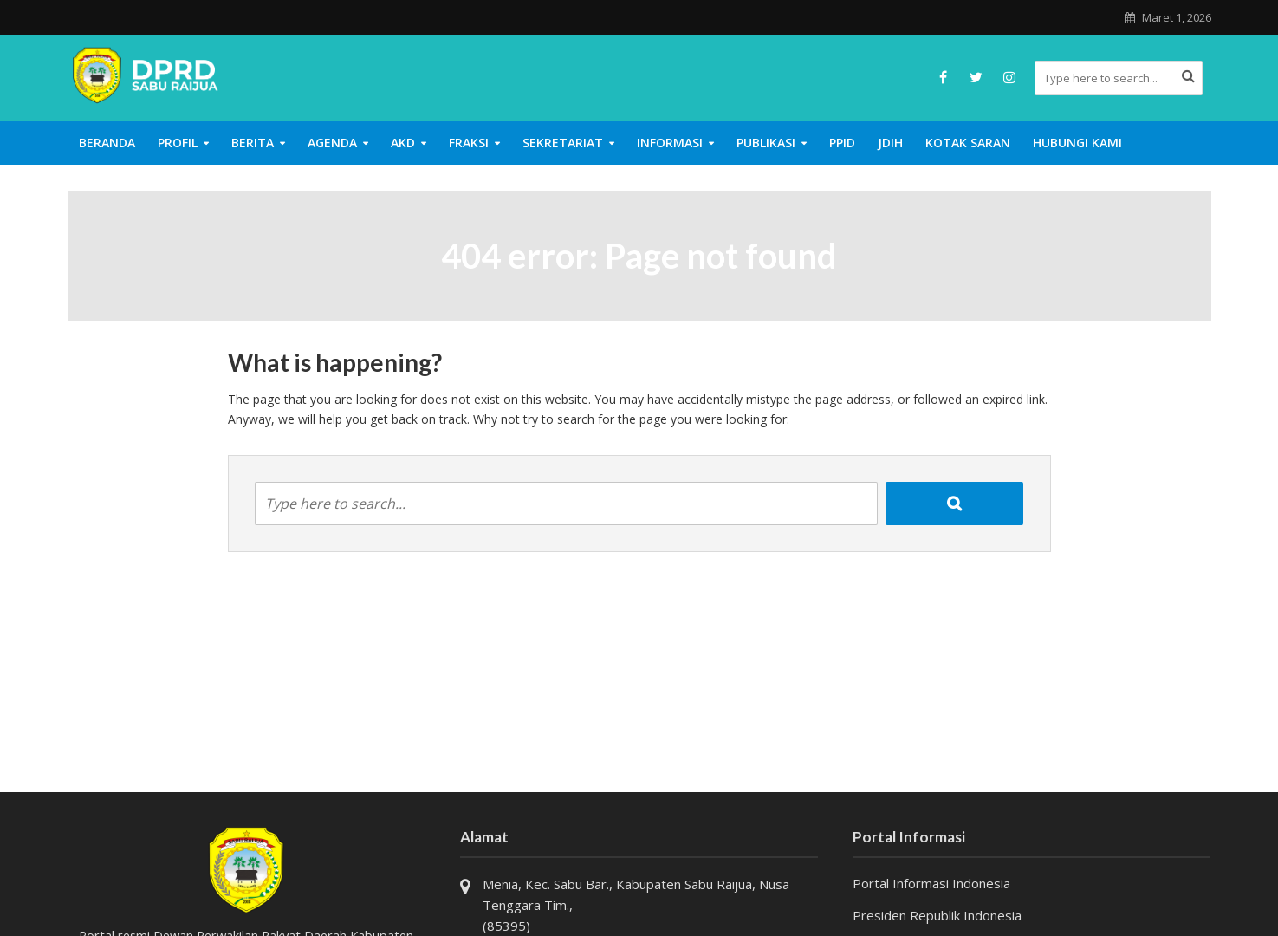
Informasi (670, 142)
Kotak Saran (967, 142)
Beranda (107, 142)
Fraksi (469, 142)
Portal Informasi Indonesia (931, 883)
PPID (842, 142)
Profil (178, 142)
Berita (252, 142)
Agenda (332, 142)
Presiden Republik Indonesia (937, 915)
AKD (403, 142)
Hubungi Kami (1077, 142)
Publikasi (765, 142)
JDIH (890, 142)
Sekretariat (562, 142)
